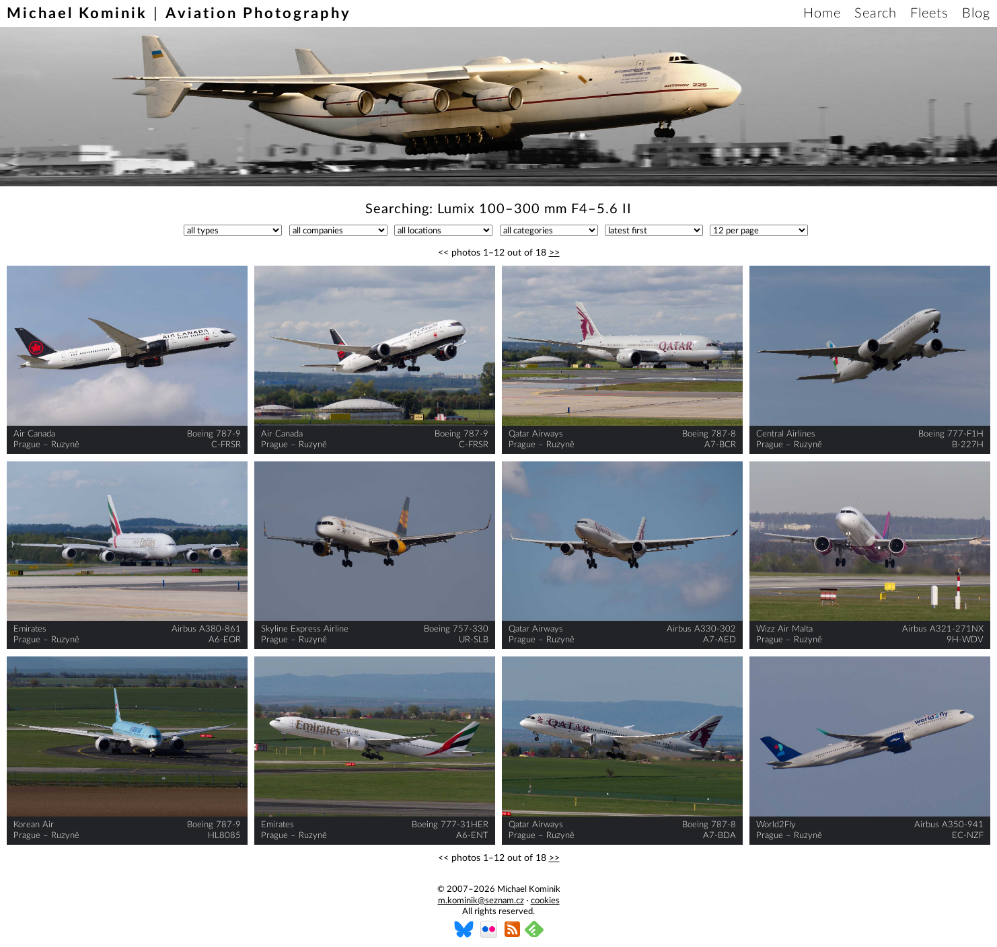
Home (822, 13)
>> (554, 253)
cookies (545, 901)
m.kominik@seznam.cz (481, 901)
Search (875, 13)
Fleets (929, 13)
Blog (976, 13)
